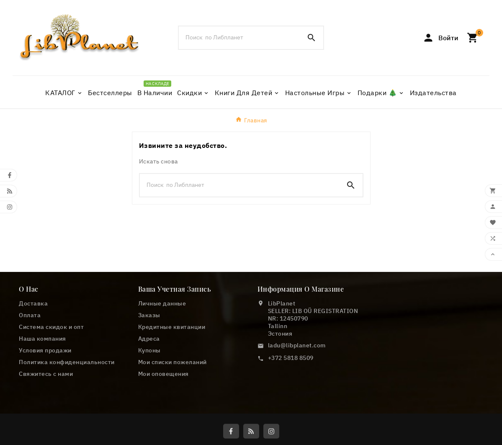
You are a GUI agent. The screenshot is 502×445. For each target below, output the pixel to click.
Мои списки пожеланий (172, 362)
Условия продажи (45, 350)
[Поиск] (239, 37)
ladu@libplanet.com (297, 345)
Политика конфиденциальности (67, 362)
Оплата (30, 315)
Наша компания (42, 338)
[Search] (311, 38)
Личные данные (162, 303)
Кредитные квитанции (172, 327)
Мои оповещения (163, 374)
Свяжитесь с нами (46, 374)
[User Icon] (440, 38)
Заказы (149, 315)
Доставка (33, 303)
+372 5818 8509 (291, 358)
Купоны (149, 350)
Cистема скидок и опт (51, 327)
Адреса (149, 338)
